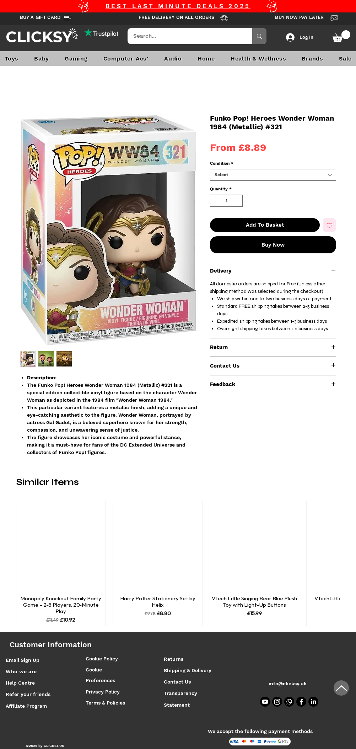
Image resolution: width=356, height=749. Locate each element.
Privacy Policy (103, 692)
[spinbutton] (226, 200)
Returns (173, 659)
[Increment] (238, 200)
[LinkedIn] (313, 702)
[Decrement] (215, 200)
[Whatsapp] (289, 702)
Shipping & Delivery (188, 670)
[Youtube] (265, 702)
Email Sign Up (22, 660)
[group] (178, 563)
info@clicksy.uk (288, 683)
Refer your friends (28, 694)
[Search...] (185, 36)
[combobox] (273, 175)
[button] (341, 36)
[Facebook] (301, 702)
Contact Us (177, 682)
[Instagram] (277, 702)
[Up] (341, 688)
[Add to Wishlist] (329, 225)
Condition (221, 163)
